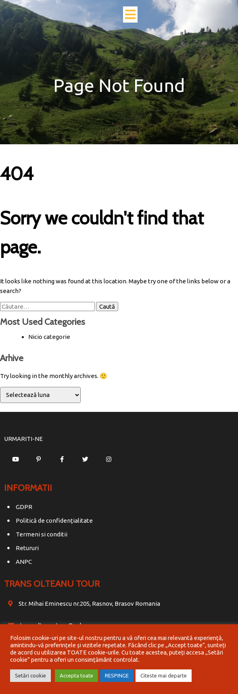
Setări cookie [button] (30, 675)
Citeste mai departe (163, 675)
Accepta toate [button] (76, 675)
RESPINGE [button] (117, 675)
